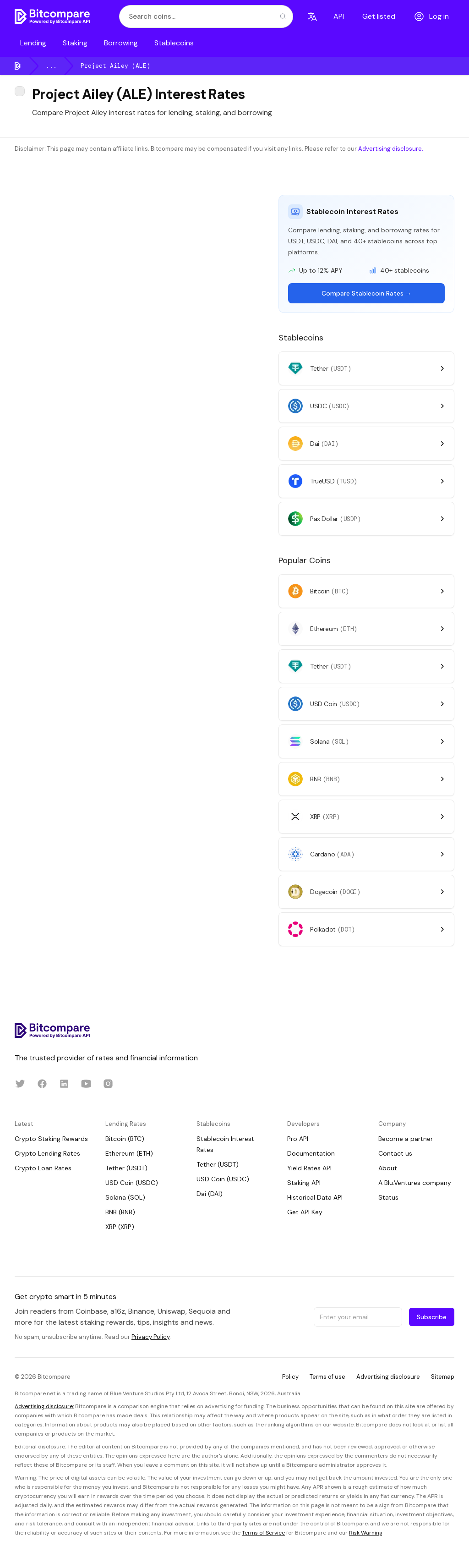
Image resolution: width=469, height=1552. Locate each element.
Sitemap (442, 1377)
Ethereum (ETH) (129, 1153)
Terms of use (327, 1377)
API (338, 16)
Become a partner (405, 1139)
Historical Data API (315, 1197)
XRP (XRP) (119, 1227)
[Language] (312, 16)
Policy (290, 1377)
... (51, 66)
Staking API (304, 1183)
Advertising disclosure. (390, 149)
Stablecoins (174, 43)
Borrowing (121, 43)
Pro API (297, 1139)
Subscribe (432, 1317)
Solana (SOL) (125, 1197)
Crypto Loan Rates (43, 1168)
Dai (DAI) (209, 1194)
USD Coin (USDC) (131, 1183)
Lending (33, 43)
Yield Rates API (309, 1168)
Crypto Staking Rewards (51, 1139)
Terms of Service (263, 1532)
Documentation (311, 1153)
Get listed (378, 16)
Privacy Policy (150, 1337)
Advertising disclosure (388, 1377)
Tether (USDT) (126, 1168)
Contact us (395, 1153)
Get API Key (304, 1212)
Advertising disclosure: (44, 1406)
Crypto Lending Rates (47, 1153)
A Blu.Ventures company (414, 1183)
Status (388, 1197)
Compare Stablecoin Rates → (367, 293)
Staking (75, 43)
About (387, 1168)
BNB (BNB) (120, 1212)
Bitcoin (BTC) (124, 1139)
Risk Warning (365, 1532)
